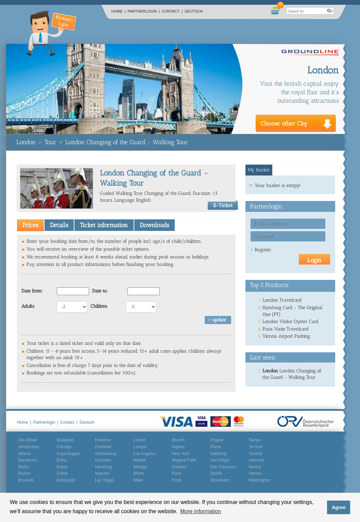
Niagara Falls (184, 460)
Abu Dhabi (27, 440)
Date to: (100, 291)
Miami (139, 473)
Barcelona (27, 460)
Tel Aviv (255, 446)
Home (119, 11)
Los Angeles (145, 453)
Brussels (26, 480)
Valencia (256, 460)
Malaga (140, 467)
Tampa (255, 440)
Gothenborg (106, 453)
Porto (177, 480)
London (26, 142)
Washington (259, 480)
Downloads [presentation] (154, 225)
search (330, 11)
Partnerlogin (143, 11)
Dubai (62, 467)
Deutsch (194, 11)
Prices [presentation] (30, 225)
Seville (216, 473)
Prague (217, 440)
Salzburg (218, 453)
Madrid (140, 460)
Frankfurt (103, 446)
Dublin (62, 473)
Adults (27, 306)
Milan (138, 480)
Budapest (65, 440)
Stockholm (219, 480)
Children (98, 306)
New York (180, 453)
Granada (103, 460)
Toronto (255, 453)
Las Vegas (104, 480)
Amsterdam (28, 446)
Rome (215, 446)
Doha (62, 460)
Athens (24, 453)
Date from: (32, 291)
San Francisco (223, 467)
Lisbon (139, 440)
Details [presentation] (59, 225)
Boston (24, 473)
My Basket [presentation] (259, 170)
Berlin (23, 467)
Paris (176, 473)
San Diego (219, 460)
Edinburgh (66, 480)
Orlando (179, 467)
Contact (172, 11)
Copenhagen (68, 453)
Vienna (255, 473)
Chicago (64, 446)
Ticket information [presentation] (104, 225)
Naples (178, 446)
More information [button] (200, 511)
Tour (50, 142)
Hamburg (103, 467)
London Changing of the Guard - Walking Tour (126, 142)
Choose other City (284, 123)
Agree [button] (339, 507)
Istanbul (102, 473)
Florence (103, 440)
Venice (255, 467)
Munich (178, 440)
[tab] (30, 225)
